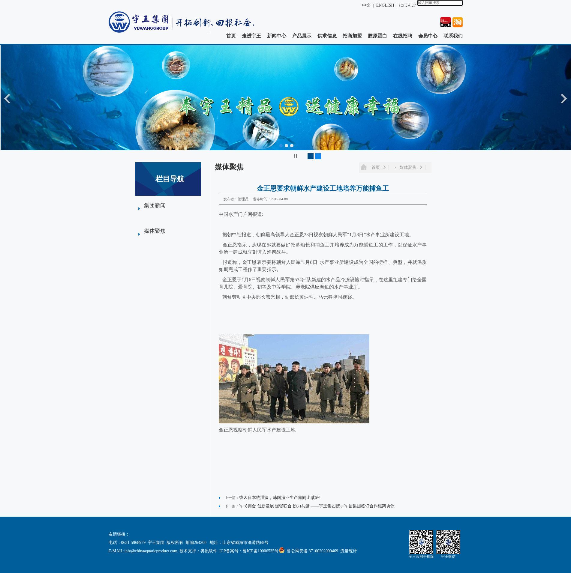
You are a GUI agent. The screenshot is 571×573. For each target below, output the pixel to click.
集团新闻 (155, 205)
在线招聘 (402, 35)
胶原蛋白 (377, 35)
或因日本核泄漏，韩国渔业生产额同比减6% (279, 497)
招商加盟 (352, 35)
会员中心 (427, 35)
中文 (366, 5)
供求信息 (327, 35)
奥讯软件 (208, 551)
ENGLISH (385, 5)
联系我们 (453, 35)
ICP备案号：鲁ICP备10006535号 (249, 551)
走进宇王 (251, 35)
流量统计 (348, 551)
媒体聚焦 (155, 231)
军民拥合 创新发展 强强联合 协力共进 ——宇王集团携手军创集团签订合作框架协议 (317, 506)
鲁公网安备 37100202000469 (310, 551)
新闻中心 (276, 35)
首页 (231, 35)
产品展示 (301, 35)
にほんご (407, 5)
